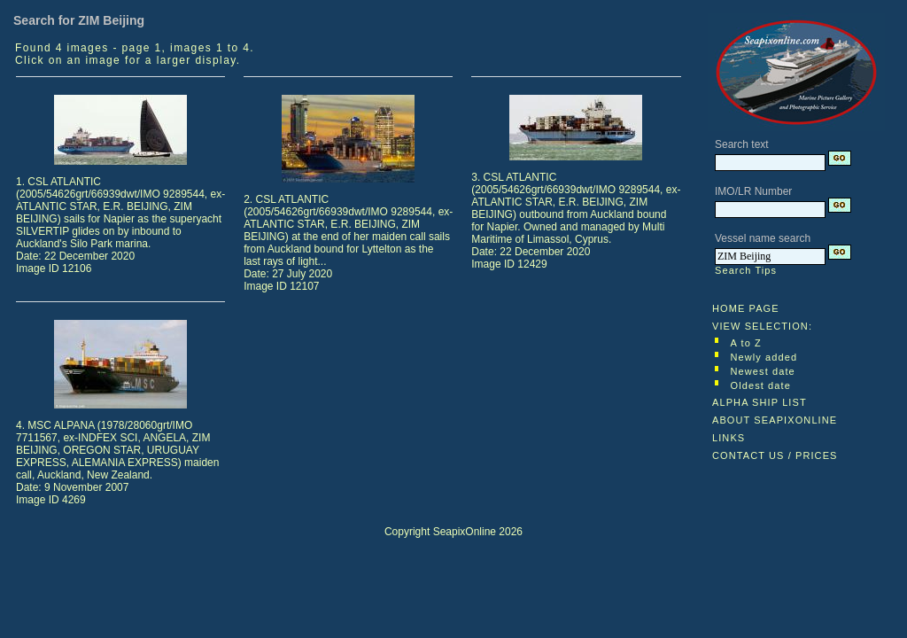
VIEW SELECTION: (762, 326)
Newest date (763, 371)
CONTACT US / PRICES (775, 455)
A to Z (746, 343)
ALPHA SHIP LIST (759, 402)
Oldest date (761, 385)
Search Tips (746, 270)
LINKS (728, 437)
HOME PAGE (745, 308)
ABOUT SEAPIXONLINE (774, 420)
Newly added (764, 357)
